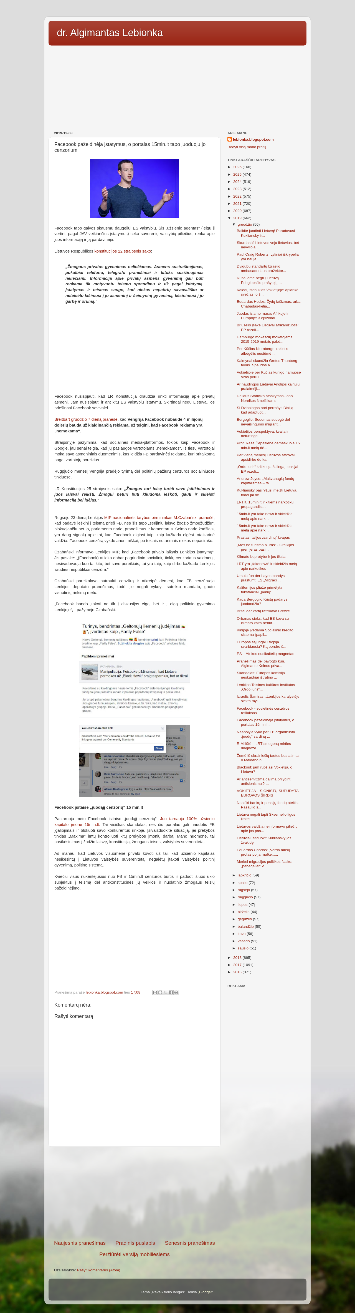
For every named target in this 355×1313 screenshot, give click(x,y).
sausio (244, 948)
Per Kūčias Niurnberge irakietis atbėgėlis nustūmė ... (262, 351)
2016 (238, 972)
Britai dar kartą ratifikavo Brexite (263, 611)
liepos (243, 905)
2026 (238, 167)
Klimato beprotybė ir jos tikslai (261, 557)
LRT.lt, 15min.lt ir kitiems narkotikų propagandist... (265, 504)
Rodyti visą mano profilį (246, 147)
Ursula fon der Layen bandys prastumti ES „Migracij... (261, 578)
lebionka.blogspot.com (253, 139)
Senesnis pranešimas (190, 1243)
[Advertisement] (177, 86)
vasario (244, 941)
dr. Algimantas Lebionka (110, 32)
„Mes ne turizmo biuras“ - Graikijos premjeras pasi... (265, 547)
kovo (242, 934)
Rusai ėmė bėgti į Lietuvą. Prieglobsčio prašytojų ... (259, 280)
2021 (238, 203)
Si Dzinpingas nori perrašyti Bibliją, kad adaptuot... (266, 410)
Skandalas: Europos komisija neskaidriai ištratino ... (261, 675)
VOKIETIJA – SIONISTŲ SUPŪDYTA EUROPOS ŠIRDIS (268, 793)
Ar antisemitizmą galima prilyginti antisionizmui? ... (264, 781)
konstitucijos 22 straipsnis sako (122, 251)
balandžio (246, 926)
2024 (238, 182)
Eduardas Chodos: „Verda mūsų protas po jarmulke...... (263, 852)
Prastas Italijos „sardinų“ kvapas (263, 537)
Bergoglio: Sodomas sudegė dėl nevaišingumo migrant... (263, 421)
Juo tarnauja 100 (179, 818)
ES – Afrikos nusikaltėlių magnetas (265, 654)
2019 (238, 218)
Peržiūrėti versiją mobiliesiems (134, 1254)
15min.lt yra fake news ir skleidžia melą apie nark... (265, 516)
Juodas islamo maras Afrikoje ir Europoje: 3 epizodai (263, 315)
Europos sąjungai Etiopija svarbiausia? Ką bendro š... (261, 644)
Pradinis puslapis (135, 1243)
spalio (243, 883)
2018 (238, 958)
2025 (238, 174)
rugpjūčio (246, 897)
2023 (238, 189)
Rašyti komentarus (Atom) (98, 1270)
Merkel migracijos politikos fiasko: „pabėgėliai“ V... (264, 864)
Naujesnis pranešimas (80, 1243)
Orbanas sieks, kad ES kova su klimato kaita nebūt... (263, 620)
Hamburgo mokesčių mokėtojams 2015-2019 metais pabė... (264, 339)
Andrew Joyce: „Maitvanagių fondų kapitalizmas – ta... (265, 481)
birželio (244, 912)
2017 (238, 965)
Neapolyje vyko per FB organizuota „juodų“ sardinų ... (266, 734)
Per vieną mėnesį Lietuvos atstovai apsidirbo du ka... (266, 457)
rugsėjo (244, 890)
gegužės (245, 919)
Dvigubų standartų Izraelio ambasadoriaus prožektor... (261, 268)
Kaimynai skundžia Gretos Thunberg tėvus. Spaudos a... (267, 363)
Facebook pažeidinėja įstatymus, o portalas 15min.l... (265, 722)
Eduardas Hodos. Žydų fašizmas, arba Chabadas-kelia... (269, 303)
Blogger (205, 1292)
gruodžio (245, 224)
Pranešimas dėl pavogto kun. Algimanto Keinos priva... (261, 663)
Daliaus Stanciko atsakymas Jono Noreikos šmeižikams (265, 398)
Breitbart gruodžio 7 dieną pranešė (86, 419)
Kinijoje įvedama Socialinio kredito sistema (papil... (265, 632)
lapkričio (245, 875)
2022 (238, 196)
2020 (238, 211)
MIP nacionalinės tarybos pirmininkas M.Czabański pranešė (159, 517)
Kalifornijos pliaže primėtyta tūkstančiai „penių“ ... (259, 589)
